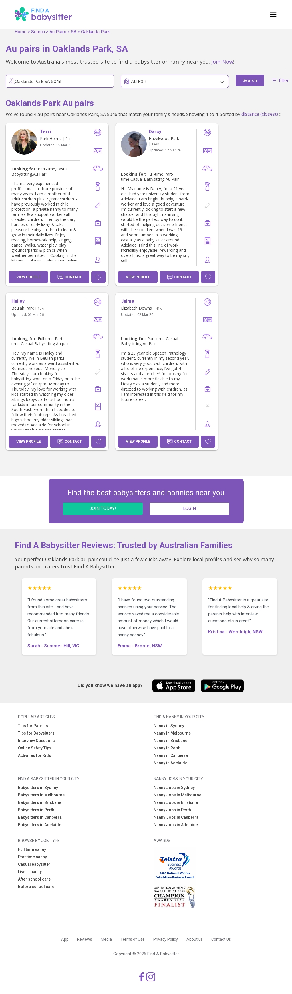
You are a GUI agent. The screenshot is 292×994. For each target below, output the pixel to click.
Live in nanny (30, 871)
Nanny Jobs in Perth (172, 810)
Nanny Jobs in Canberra (176, 817)
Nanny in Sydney (169, 725)
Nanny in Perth (167, 748)
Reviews (84, 939)
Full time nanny (32, 849)
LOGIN (189, 508)
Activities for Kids (34, 755)
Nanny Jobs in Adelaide (176, 824)
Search (38, 31)
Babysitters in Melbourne (41, 795)
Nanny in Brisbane (170, 740)
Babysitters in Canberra (40, 817)
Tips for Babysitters (36, 733)
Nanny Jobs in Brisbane (176, 802)
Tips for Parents (33, 725)
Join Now (222, 61)
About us (194, 939)
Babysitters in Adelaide (39, 824)
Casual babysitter (34, 864)
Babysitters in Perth (36, 810)
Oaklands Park (95, 31)
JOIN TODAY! (102, 508)
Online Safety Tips (34, 748)
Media (106, 939)
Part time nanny (32, 857)
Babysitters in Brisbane (39, 802)
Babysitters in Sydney (38, 787)
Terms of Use (132, 939)
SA (73, 31)
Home (21, 31)
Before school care (36, 886)
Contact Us (221, 939)
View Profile (28, 277)
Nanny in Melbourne (172, 733)
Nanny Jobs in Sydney (174, 787)
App (65, 939)
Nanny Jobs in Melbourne (177, 795)
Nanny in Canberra (171, 755)
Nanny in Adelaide (170, 763)
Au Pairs (57, 31)
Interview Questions (36, 740)
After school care (34, 879)
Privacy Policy (165, 939)
